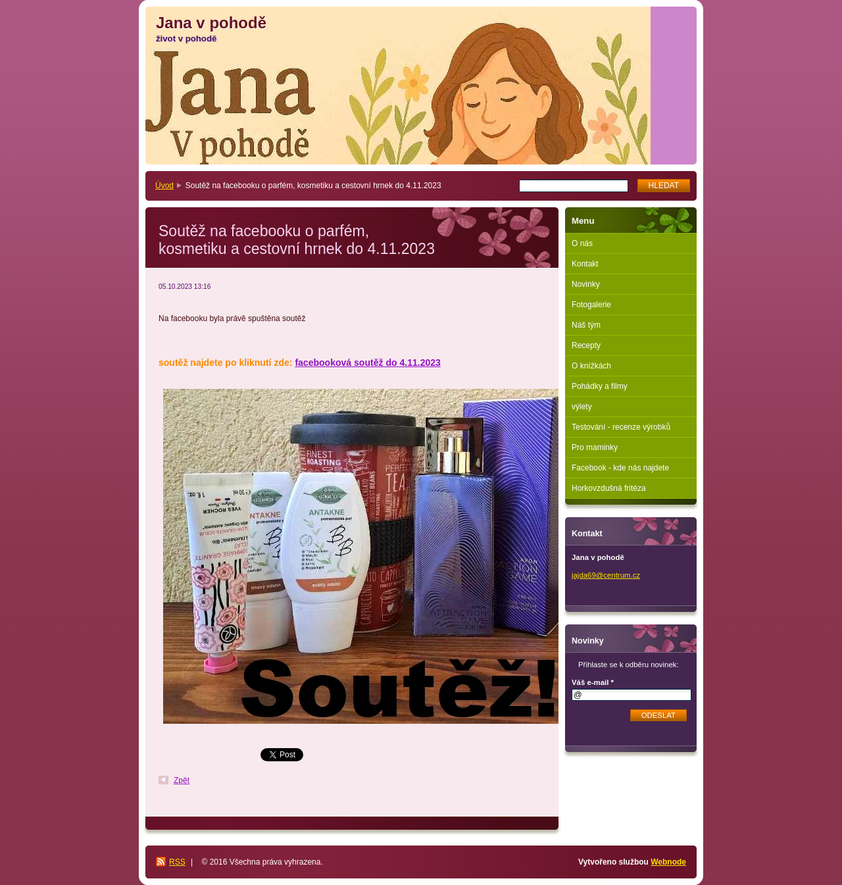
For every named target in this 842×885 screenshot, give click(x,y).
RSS (177, 862)
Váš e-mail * (593, 682)
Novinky (586, 284)
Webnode (668, 862)
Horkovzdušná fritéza (609, 488)
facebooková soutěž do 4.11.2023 (367, 362)
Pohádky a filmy (600, 386)
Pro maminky (595, 447)
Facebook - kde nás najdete (620, 467)
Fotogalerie (591, 304)
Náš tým (586, 325)
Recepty (586, 345)
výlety (582, 406)
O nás (582, 243)
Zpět (181, 780)
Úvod (164, 185)
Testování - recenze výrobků (621, 427)
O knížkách (591, 365)
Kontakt (585, 263)
